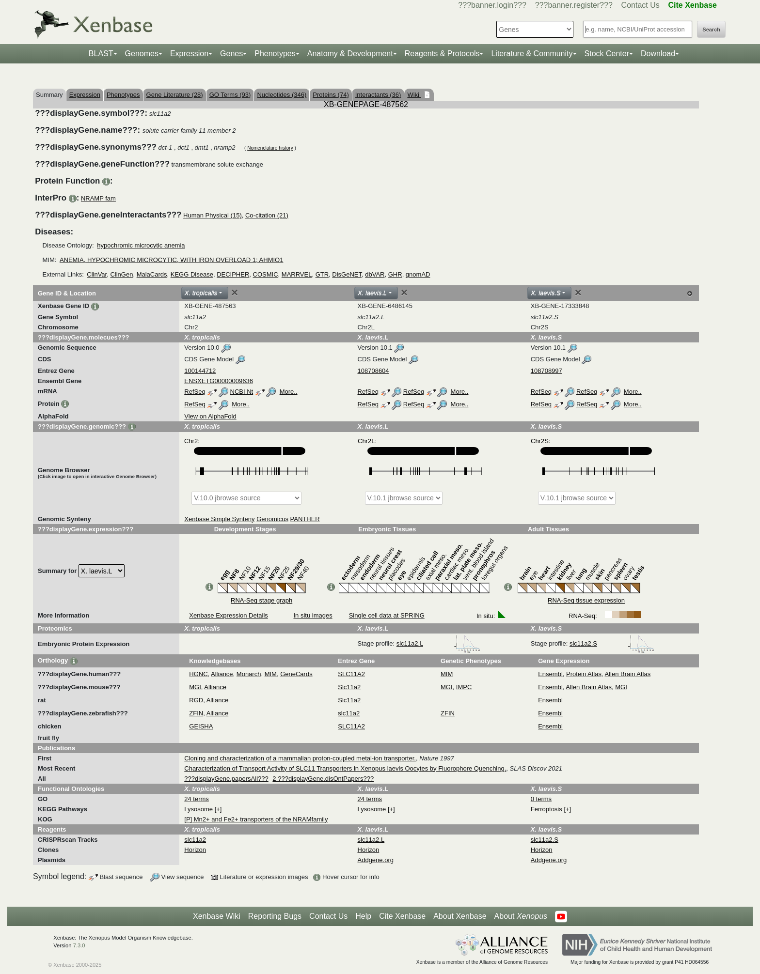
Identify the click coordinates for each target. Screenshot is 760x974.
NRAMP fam (98, 198)
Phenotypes (275, 53)
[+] (218, 809)
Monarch (249, 674)
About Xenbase (459, 916)
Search (711, 29)
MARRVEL (297, 274)
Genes (231, 53)
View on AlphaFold (210, 416)
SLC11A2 (351, 674)
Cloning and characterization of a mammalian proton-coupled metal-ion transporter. (300, 758)
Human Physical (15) (212, 215)
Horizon (195, 849)
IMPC (464, 687)
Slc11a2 (349, 687)
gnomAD (418, 274)
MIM (271, 674)
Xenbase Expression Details (228, 615)
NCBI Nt (241, 391)
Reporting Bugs (274, 916)
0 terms (541, 799)
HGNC (198, 674)
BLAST (101, 53)
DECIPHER (233, 274)
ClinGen (121, 274)
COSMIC (265, 274)
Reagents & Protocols (442, 53)
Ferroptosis (547, 809)
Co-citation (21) (266, 215)
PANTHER (305, 519)
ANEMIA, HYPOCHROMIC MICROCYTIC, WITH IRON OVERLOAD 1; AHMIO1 (172, 259)
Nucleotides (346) (281, 94)
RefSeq (194, 391)
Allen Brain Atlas (628, 674)
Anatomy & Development (350, 53)
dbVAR (374, 274)
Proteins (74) (330, 94)
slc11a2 (349, 713)
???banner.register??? (574, 5)
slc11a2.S (612, 643)
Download (658, 53)
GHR (395, 274)
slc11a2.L (438, 643)
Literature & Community (531, 53)
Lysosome (199, 809)
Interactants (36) (378, 94)
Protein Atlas (584, 674)
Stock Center (607, 53)
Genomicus (272, 519)
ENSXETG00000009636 (218, 381)
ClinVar (97, 274)
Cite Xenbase (402, 916)
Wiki (414, 94)
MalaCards (152, 274)
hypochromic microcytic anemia (141, 245)
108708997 (546, 370)
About (520, 916)
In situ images (312, 615)
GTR (322, 274)
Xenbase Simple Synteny (219, 519)
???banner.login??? (492, 5)
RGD (196, 700)
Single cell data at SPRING (387, 615)
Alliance (222, 674)
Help (363, 916)
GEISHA (201, 726)
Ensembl (550, 674)
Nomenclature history (270, 148)
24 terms (196, 799)
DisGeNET (347, 274)
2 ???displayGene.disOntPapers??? (323, 778)
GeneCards (296, 674)
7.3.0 (79, 945)
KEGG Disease (192, 274)
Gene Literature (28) (174, 94)
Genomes (141, 53)
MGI (195, 687)
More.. (289, 391)
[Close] (234, 292)
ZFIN (196, 713)
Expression (189, 53)
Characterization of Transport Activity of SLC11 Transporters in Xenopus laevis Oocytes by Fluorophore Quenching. (345, 768)
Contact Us (640, 5)
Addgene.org (376, 860)
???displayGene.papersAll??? (226, 778)
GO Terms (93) (230, 94)
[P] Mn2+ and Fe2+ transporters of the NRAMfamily (256, 819)
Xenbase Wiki (216, 916)
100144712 (200, 370)
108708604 (373, 370)
